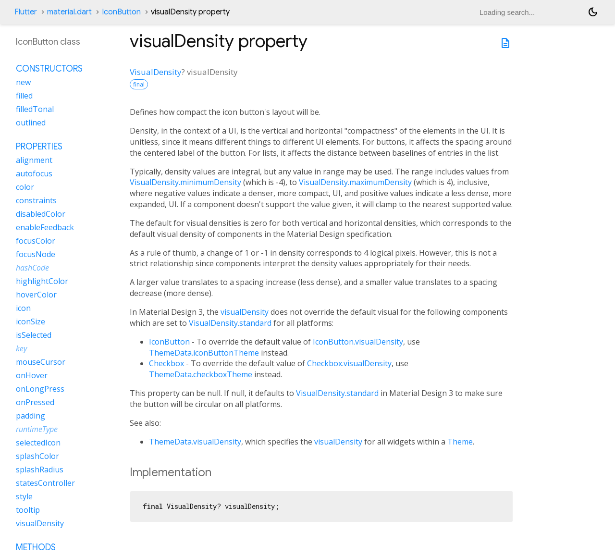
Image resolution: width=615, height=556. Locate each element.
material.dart (69, 12)
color (25, 187)
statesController (45, 483)
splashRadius (39, 469)
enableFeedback (45, 227)
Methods (36, 547)
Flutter (25, 12)
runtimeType (37, 429)
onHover (32, 375)
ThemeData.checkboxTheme (200, 374)
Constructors (49, 68)
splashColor (37, 456)
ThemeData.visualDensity (195, 441)
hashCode (32, 267)
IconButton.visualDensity (358, 341)
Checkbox (166, 363)
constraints (36, 200)
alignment (34, 160)
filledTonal (35, 109)
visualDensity (245, 312)
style (24, 496)
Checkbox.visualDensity (349, 363)
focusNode (35, 254)
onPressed (35, 402)
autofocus (34, 173)
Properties (39, 146)
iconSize (30, 321)
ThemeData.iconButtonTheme (204, 352)
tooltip (28, 510)
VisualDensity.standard (230, 323)
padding (30, 415)
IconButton (121, 12)
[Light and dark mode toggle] (593, 12)
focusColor (35, 240)
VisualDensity (156, 71)
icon (23, 308)
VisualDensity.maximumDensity (355, 182)
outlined (31, 122)
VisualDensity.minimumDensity (185, 182)
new (23, 82)
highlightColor (42, 281)
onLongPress (40, 388)
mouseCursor (40, 362)
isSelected (33, 335)
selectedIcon (38, 442)
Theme (460, 441)
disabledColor (40, 214)
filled (24, 95)
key (21, 348)
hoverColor (36, 294)
